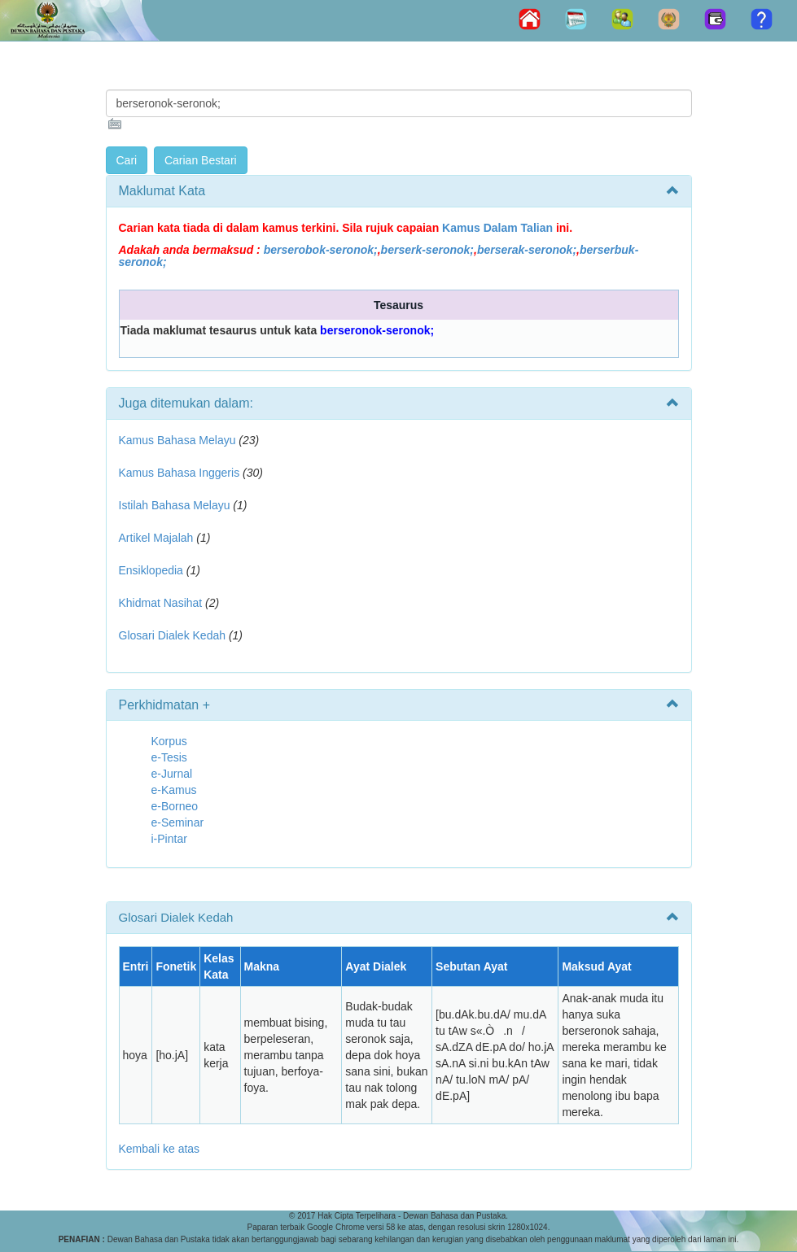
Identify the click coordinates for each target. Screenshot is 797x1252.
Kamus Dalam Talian (497, 227)
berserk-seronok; (427, 249)
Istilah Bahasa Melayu (174, 505)
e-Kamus (174, 789)
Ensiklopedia (151, 570)
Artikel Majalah (156, 537)
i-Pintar (169, 838)
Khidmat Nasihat (161, 602)
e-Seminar (177, 822)
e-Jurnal (172, 773)
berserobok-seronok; (321, 249)
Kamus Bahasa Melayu (179, 440)
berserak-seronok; (526, 249)
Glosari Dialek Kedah (172, 635)
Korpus (169, 741)
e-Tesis (169, 757)
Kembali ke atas (159, 1148)
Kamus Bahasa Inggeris (179, 472)
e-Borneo (175, 806)
